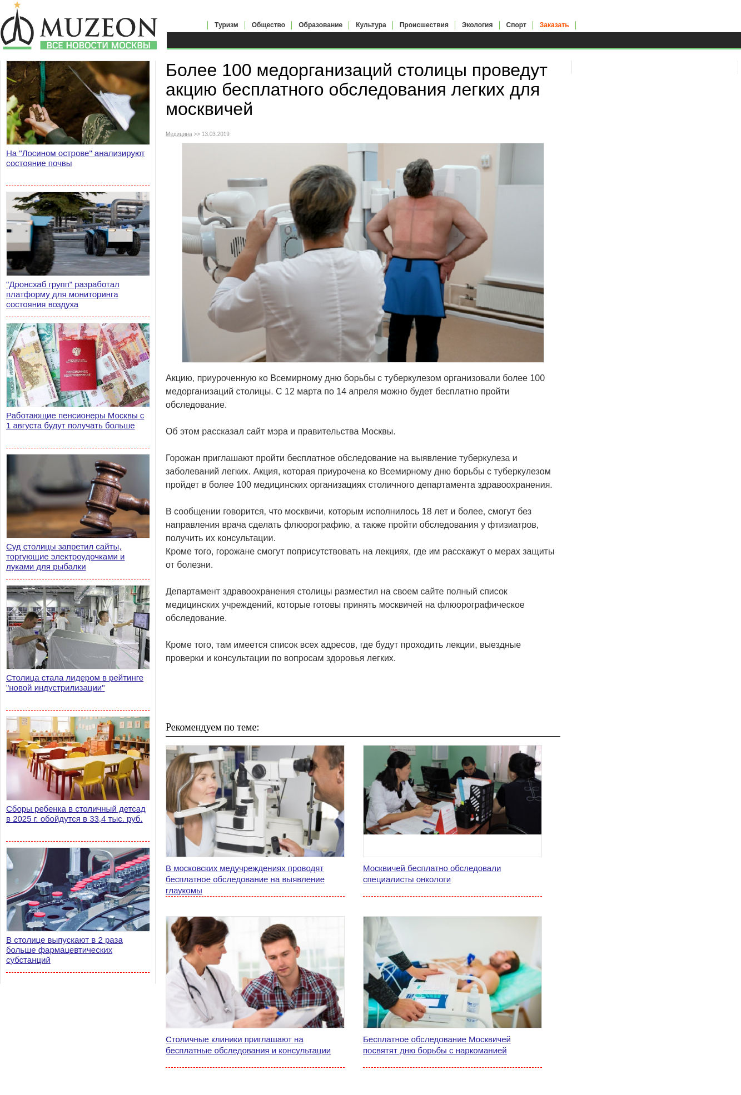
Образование (320, 25)
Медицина (179, 134)
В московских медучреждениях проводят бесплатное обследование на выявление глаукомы (245, 879)
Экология (477, 25)
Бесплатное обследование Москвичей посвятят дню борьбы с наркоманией (437, 1044)
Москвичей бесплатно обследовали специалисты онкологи (432, 873)
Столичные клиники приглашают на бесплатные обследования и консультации (248, 1044)
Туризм (226, 25)
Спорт (516, 25)
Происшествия (424, 25)
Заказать (554, 25)
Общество (269, 25)
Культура (371, 25)
